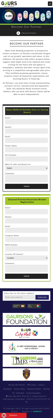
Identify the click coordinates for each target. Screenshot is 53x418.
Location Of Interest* (14, 254)
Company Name (12, 235)
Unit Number (10, 155)
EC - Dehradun (18, 393)
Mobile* (8, 127)
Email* (8, 136)
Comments (9, 173)
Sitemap (46, 389)
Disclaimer (7, 389)
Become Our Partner (16, 385)
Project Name (11, 146)
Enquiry (9, 415)
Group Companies (33, 393)
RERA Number (11, 245)
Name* (8, 118)
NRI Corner (31, 385)
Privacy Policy (19, 389)
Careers (41, 385)
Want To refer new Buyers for (18, 164)
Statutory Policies (34, 389)
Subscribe (42, 297)
